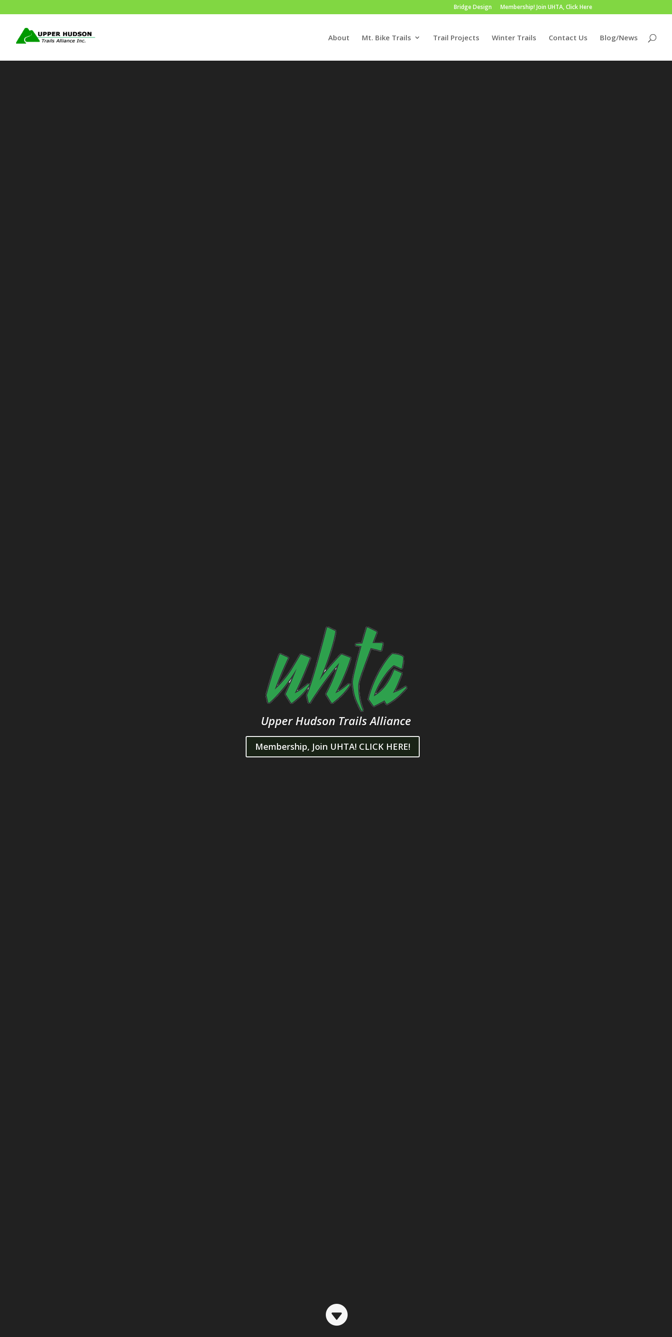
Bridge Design (473, 7)
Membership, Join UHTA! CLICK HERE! (332, 746)
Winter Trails (514, 38)
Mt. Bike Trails (386, 38)
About (339, 38)
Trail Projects (456, 38)
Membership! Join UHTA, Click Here (546, 7)
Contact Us (568, 38)
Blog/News (619, 38)
